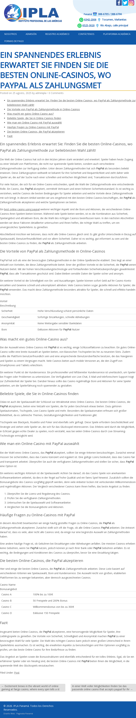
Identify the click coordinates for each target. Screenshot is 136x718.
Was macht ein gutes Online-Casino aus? (30, 113)
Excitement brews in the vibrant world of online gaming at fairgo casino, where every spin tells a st (30, 687)
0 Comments (56, 93)
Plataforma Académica (116, 34)
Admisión (31, 34)
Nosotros (10, 34)
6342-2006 (90, 19)
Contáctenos (86, 34)
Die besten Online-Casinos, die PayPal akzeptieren (36, 131)
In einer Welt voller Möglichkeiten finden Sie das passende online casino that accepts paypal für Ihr (102, 687)
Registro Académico (57, 34)
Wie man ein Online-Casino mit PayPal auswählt (34, 122)
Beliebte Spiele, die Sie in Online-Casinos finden (34, 118)
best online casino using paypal (22, 209)
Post (16, 672)
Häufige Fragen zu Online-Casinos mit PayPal (33, 127)
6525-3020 (88, 25)
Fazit (10, 136)
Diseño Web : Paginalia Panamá (18, 713)
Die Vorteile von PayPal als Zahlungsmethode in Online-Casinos (43, 109)
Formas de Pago (14, 41)
